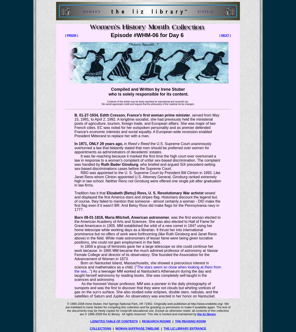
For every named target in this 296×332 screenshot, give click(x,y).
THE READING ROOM (190, 321)
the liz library (206, 314)
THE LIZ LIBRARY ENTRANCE (185, 328)
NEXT (225, 35)
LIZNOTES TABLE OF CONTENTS (114, 321)
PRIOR (71, 35)
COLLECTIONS (100, 328)
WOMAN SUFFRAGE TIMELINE (137, 328)
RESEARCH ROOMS (156, 321)
